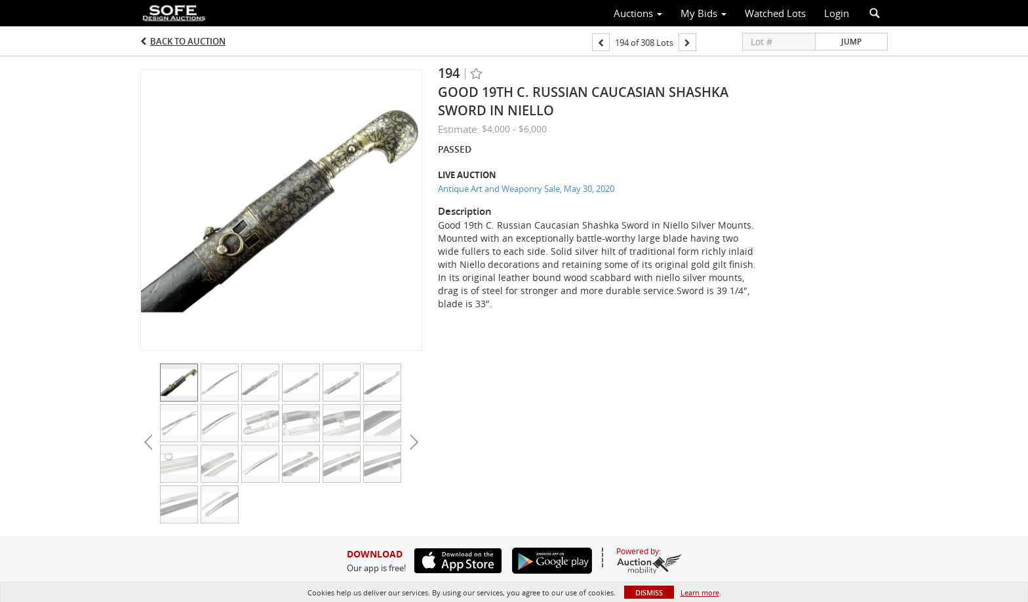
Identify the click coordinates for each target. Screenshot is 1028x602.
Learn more (700, 592)
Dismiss (649, 592)
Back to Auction (188, 41)
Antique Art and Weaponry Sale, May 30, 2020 (526, 189)
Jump (851, 41)
